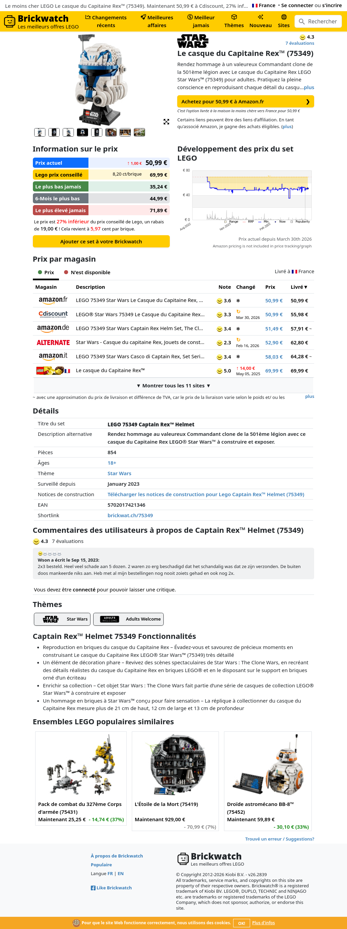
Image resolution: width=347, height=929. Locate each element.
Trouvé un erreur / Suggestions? (279, 839)
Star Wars (119, 473)
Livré (297, 286)
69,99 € (274, 370)
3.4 (224, 328)
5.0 (224, 370)
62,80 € (299, 342)
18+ (111, 462)
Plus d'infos (263, 923)
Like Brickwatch (111, 888)
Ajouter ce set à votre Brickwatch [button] (101, 241)
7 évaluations (300, 43)
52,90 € (274, 342)
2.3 (224, 342)
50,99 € (274, 300)
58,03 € (274, 356)
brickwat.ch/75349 (130, 515)
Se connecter (297, 5)
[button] (166, 121)
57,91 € (299, 328)
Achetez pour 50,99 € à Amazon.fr (246, 101)
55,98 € (299, 314)
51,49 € (274, 328)
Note (225, 286)
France (263, 5)
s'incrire (332, 5)
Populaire (101, 865)
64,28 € (299, 356)
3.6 (224, 300)
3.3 (224, 314)
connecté (84, 589)
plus (309, 87)
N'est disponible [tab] (87, 272)
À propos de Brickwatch (117, 856)
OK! (241, 923)
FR (110, 873)
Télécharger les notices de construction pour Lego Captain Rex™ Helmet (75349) (205, 494)
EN (121, 873)
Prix (270, 286)
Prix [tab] (46, 272)
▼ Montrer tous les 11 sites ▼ (173, 385)
